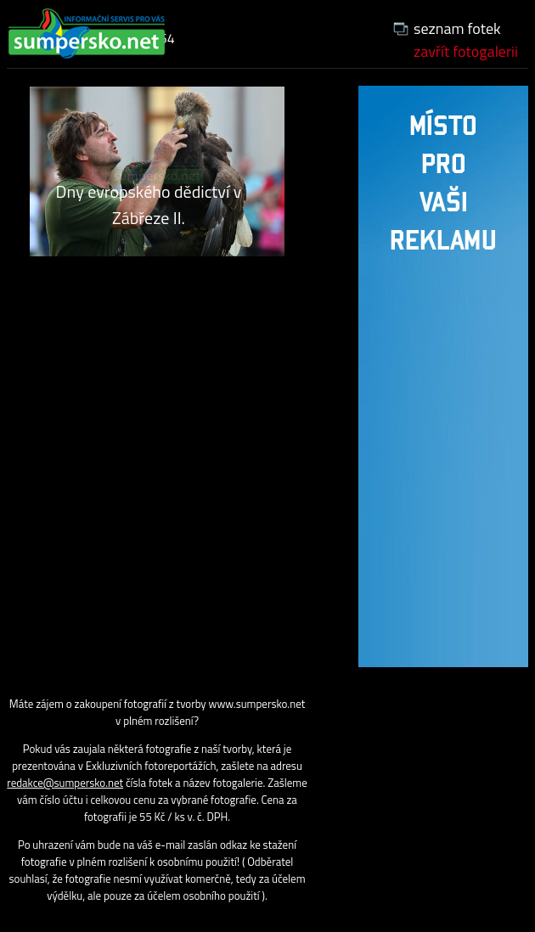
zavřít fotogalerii (466, 51)
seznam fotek (457, 28)
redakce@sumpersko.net (65, 782)
